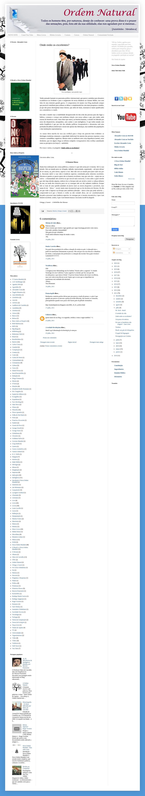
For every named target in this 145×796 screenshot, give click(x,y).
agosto (118, 305)
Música (14, 540)
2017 (116, 275)
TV (13, 630)
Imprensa (15, 472)
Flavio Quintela (17, 412)
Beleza (14, 318)
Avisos (14, 313)
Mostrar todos (131, 178)
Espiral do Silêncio (18, 394)
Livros (14, 506)
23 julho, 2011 (50, 320)
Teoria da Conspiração (19, 620)
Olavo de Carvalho (18, 557)
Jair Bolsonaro (16, 487)
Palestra (14, 573)
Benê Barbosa (16, 323)
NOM (14, 542)
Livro (14, 503)
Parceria (14, 575)
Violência (15, 643)
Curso (14, 368)
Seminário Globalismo (19, 609)
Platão (14, 581)
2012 (116, 290)
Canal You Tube (27, 35)
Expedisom (15, 399)
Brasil (14, 337)
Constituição (118, 365)
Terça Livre (15, 625)
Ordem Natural (88, 35)
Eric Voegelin (16, 391)
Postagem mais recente (47, 342)
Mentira (14, 526)
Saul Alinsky (16, 607)
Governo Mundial (17, 441)
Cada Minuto (118, 172)
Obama (14, 554)
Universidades (16, 633)
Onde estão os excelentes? (123, 316)
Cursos (76, 35)
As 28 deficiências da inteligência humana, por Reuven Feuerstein (27, 663)
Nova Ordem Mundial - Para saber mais (27, 747)
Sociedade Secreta (17, 612)
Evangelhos (15, 397)
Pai (13, 570)
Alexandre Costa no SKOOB (123, 136)
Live (13, 500)
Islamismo (15, 485)
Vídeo (14, 638)
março (118, 349)
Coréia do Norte (17, 357)
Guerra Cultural (17, 451)
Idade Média (16, 462)
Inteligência (16, 478)
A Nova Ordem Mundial (122, 161)
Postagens (117, 249)
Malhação (15, 513)
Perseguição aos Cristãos (123, 336)
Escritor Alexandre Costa (122, 143)
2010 (116, 356)
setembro (119, 302)
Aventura (15, 310)
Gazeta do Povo (17, 425)
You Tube (15, 648)
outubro (118, 299)
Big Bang (15, 329)
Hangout (14, 457)
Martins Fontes (16, 519)
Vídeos (14, 641)
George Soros (16, 431)
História (14, 459)
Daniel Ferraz (16, 370)
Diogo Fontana (16, 378)
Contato (67, 35)
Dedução (15, 376)
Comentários (118, 253)
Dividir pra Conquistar (26, 767)
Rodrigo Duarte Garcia (19, 596)
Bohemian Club (17, 334)
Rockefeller (15, 594)
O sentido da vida (120, 313)
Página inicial (72, 342)
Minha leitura (16, 532)
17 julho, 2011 (50, 308)
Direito (14, 381)
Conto (14, 355)
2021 (116, 266)
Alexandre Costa (17, 290)
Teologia (15, 617)
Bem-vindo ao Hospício (19, 321)
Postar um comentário (49, 338)
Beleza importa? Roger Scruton (27, 727)
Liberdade (15, 495)
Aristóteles (15, 297)
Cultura (14, 365)
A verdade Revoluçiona (53, 327)
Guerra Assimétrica (18, 449)
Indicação (15, 475)
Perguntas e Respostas (19, 578)
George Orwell (16, 428)
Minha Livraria (55, 35)
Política (14, 583)
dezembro (119, 296)
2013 (116, 287)
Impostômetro (119, 369)
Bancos (14, 316)
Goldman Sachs (17, 438)
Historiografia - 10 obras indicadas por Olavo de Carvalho (27, 705)
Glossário (15, 436)
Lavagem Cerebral (18, 493)
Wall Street (15, 646)
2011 (116, 293)
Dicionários (118, 377)
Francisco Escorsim (18, 420)
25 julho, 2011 (50, 333)
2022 (116, 263)
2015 (116, 281)
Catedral (14, 347)
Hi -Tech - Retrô (120, 310)
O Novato (15, 552)
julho (117, 308)
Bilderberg (15, 331)
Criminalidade (16, 360)
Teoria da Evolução (18, 622)
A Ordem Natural (25, 684)
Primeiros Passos (17, 588)
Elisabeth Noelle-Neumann (20, 389)
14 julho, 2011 (50, 239)
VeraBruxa (49, 265)
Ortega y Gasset (62, 211)
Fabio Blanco (118, 176)
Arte (13, 300)
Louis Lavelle (16, 508)
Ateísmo (14, 303)
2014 (116, 284)
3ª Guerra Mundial (18, 279)
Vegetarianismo (17, 635)
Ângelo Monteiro (17, 292)
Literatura (15, 498)
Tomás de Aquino (17, 628)
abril (117, 346)
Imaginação (15, 470)
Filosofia (15, 410)
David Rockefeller (17, 373)
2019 (116, 269)
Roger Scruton (16, 601)
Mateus (14, 524)
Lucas (14, 511)
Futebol (14, 423)
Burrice (55, 211)
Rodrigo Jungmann (18, 599)
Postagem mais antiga (96, 342)
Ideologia (15, 464)
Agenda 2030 (16, 284)
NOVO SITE (13, 35)
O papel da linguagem (122, 333)
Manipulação (16, 516)
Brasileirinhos (16, 339)
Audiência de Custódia (19, 305)
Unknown (49, 315)
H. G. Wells (15, 454)
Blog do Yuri (118, 165)
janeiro (118, 352)
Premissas (15, 586)
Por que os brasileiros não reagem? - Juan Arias (123, 323)
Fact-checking (16, 402)
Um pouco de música (122, 319)
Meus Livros (41, 35)
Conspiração (16, 350)
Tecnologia (15, 614)
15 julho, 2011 (50, 259)
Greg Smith (15, 444)
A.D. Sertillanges (17, 282)
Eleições (14, 386)
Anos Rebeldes (16, 295)
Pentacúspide (50, 293)
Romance (15, 604)
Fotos (14, 417)
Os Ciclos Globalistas (19, 567)
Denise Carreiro (51, 246)
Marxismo (15, 521)
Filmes (14, 407)
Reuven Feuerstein (18, 591)
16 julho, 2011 (50, 286)
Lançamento (16, 490)
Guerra (14, 446)
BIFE (14, 326)
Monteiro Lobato (17, 537)
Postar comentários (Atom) (53, 346)
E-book (14, 384)
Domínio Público (119, 373)
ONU (14, 560)
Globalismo (15, 433)
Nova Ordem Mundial (19, 545)
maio (117, 343)
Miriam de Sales (51, 223)
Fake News (15, 404)
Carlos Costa (16, 344)
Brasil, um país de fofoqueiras (124, 330)
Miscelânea (15, 534)
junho (118, 340)
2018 (116, 272)
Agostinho (15, 287)
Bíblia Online (118, 168)
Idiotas (14, 467)
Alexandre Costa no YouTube (123, 139)
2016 (116, 278)
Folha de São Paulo (18, 415)
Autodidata (15, 308)
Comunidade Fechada (105, 35)
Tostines (118, 327)
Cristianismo (16, 363)
